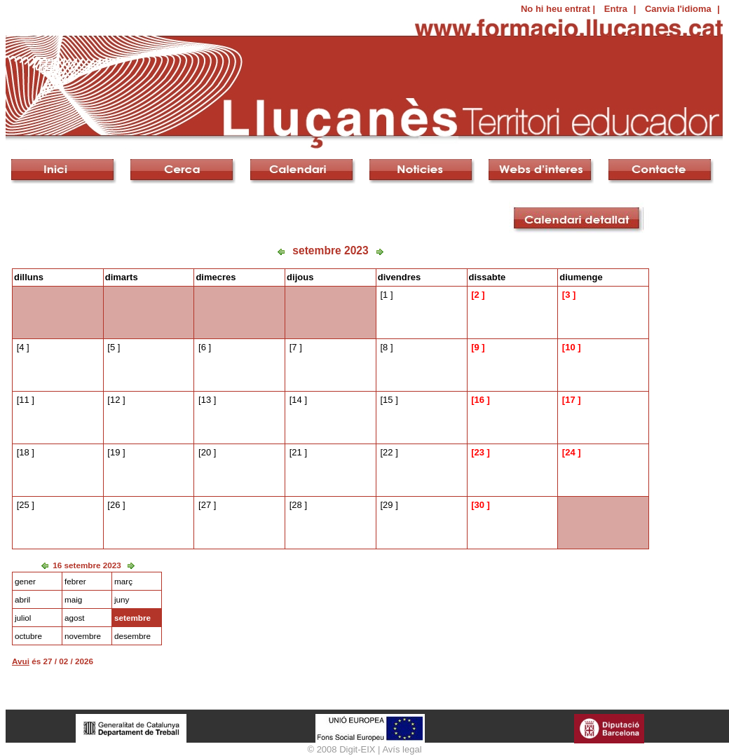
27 (206, 505)
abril (22, 599)
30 (479, 505)
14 (296, 399)
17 (570, 399)
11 (24, 399)
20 (206, 452)
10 (570, 347)
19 (115, 452)
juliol (23, 617)
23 (479, 452)
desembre (132, 635)
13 (206, 399)
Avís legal (401, 749)
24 (570, 452)
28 (296, 505)
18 (24, 452)
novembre (82, 635)
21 (296, 452)
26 (115, 505)
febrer (75, 581)
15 (388, 399)
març (123, 581)
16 (479, 399)
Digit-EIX (357, 749)
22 (388, 452)
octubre (28, 635)
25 (24, 505)
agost (74, 617)
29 (388, 505)
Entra (615, 9)
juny (121, 599)
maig (73, 599)
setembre (132, 617)
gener (25, 581)
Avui (20, 661)
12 (115, 399)
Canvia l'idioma (678, 9)
